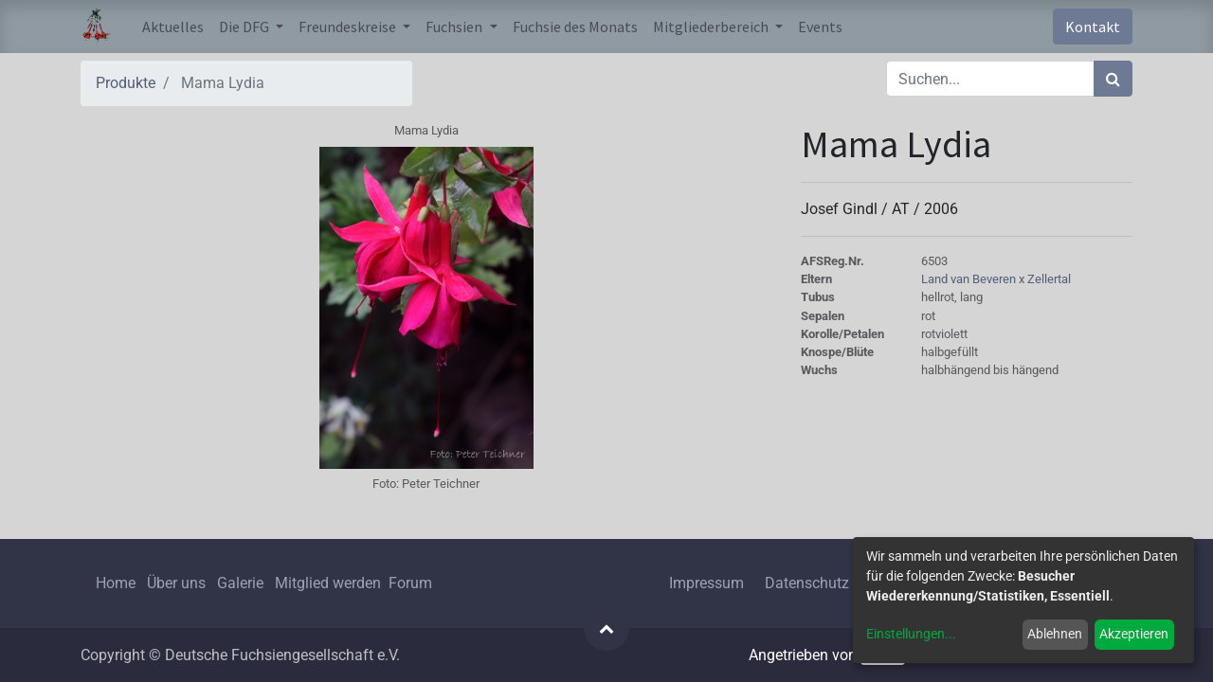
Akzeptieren (1133, 633)
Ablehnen (1054, 633)
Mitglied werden (330, 583)
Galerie (240, 583)
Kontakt (1092, 26)
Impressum (706, 583)
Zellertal (1049, 279)
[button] (606, 628)
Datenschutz (807, 583)
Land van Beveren (970, 279)
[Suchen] (1113, 79)
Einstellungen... (911, 633)
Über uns (176, 583)
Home (116, 583)
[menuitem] (173, 26)
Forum (410, 583)
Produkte (125, 83)
